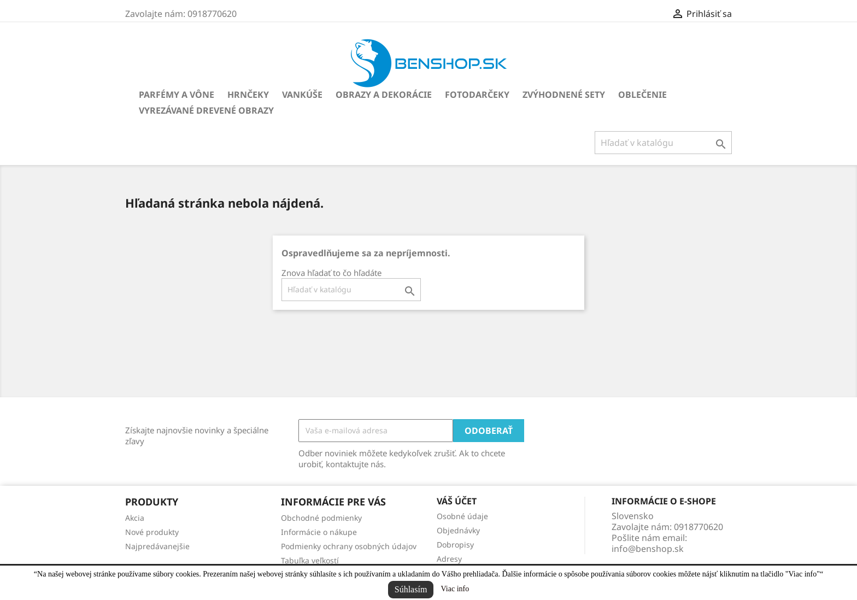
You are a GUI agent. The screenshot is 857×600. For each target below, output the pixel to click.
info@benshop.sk (648, 549)
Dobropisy (455, 544)
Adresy (449, 559)
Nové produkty (152, 532)
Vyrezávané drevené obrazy (206, 110)
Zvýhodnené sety (564, 95)
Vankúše (302, 95)
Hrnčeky (248, 95)
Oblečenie (642, 95)
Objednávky (458, 530)
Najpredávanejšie (157, 546)
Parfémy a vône (176, 95)
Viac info (455, 589)
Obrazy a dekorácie (384, 95)
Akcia (134, 518)
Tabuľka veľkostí (310, 560)
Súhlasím (411, 589)
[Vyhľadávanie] (663, 142)
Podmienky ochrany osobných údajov (348, 546)
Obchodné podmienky (321, 518)
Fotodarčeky (477, 95)
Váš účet (457, 501)
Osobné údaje (462, 516)
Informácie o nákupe (319, 532)
